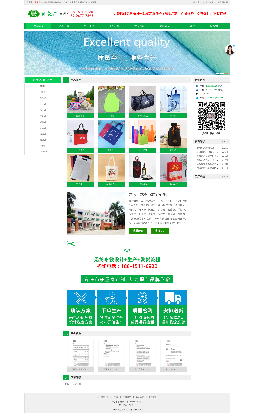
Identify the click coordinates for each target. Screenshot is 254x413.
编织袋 (43, 139)
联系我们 (215, 26)
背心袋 (43, 116)
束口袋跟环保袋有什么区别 (210, 152)
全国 (37, 2)
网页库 (132, 404)
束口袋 (43, 110)
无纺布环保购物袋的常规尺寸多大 (213, 167)
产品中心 (64, 26)
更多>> (224, 141)
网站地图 (209, 2)
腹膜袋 (43, 133)
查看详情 (138, 230)
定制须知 (165, 26)
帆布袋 (43, 98)
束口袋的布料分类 (205, 148)
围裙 (43, 145)
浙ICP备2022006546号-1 (132, 402)
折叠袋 (43, 122)
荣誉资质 (139, 26)
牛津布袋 (43, 151)
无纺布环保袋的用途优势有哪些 (212, 156)
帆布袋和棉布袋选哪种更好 (210, 164)
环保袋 (66, 384)
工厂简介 (190, 26)
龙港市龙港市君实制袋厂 (149, 194)
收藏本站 (197, 2)
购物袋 (43, 86)
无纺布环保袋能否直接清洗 (210, 160)
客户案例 (89, 26)
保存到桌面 (223, 2)
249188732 (210, 94)
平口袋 (43, 104)
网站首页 (39, 26)
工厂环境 (114, 26)
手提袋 (43, 128)
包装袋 (43, 92)
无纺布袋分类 (42, 80)
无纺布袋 (77, 384)
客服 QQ (159, 230)
